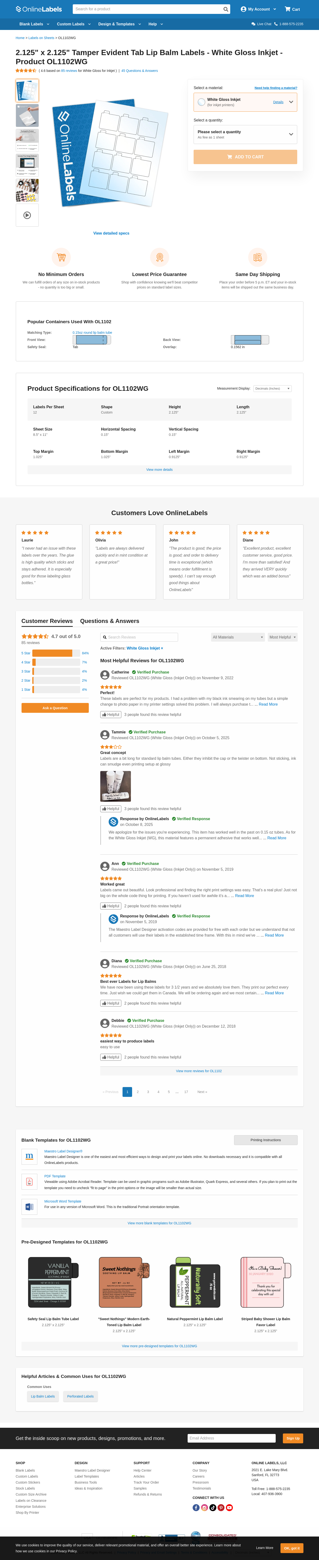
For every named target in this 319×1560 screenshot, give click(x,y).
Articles (139, 1476)
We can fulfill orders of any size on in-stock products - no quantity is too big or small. (61, 284)
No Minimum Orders (61, 274)
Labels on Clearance (31, 1500)
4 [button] (158, 1092)
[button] (55, 653)
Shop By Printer (27, 1512)
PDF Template (55, 1176)
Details (278, 102)
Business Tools (86, 1482)
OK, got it (292, 1548)
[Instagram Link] (205, 1507)
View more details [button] (159, 470)
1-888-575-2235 (288, 24)
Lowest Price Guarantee (159, 274)
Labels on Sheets (41, 38)
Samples (140, 1488)
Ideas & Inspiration (88, 1488)
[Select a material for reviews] (238, 637)
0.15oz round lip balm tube (92, 332)
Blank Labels (25, 1470)
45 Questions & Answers (139, 71)
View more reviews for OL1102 (199, 1071)
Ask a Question (55, 708)
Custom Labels (27, 1476)
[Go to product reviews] (26, 71)
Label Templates (87, 1476)
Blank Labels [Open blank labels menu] (35, 24)
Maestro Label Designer (92, 1470)
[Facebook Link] (197, 1507)
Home (20, 38)
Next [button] (201, 1092)
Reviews (47, 621)
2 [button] (138, 1092)
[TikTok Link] (213, 1507)
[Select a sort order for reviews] (283, 637)
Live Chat (261, 24)
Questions (109, 621)
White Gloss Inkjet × (145, 648)
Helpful (110, 715)
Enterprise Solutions (31, 1506)
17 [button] (186, 1092)
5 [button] (169, 1092)
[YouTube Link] (229, 1507)
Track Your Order (146, 1482)
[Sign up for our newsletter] (232, 1438)
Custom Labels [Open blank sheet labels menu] (74, 24)
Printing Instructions (266, 1140)
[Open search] (226, 9)
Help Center (142, 1470)
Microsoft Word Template (63, 1201)
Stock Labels (25, 1488)
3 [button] (148, 1092)
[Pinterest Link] (221, 1507)
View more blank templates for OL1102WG (159, 1223)
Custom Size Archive (31, 1494)
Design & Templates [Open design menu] (119, 24)
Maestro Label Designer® (64, 1151)
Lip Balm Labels (43, 1396)
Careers (199, 1476)
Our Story (200, 1470)
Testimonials (202, 1488)
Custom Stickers (28, 1482)
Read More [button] (268, 704)
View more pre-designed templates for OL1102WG (159, 1346)
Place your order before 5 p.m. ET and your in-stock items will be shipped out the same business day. (257, 284)
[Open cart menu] (292, 9)
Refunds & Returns (148, 1494)
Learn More (264, 1548)
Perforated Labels (80, 1396)
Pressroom (201, 1482)
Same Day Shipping (257, 274)
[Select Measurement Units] (272, 388)
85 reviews (69, 71)
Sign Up (293, 1438)
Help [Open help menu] (156, 24)
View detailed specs (111, 233)
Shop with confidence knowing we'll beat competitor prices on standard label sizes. (159, 284)
